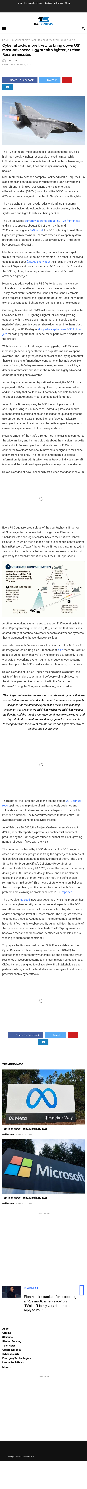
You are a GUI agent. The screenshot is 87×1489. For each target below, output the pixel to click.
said (60, 650)
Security (46, 40)
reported (67, 892)
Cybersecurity (21, 40)
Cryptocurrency (11, 1349)
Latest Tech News (13, 1362)
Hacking (36, 40)
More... (6, 1367)
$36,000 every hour (38, 261)
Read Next (31, 1288)
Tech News (8, 1345)
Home (19, 3)
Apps (5, 1328)
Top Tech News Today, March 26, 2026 (24, 1197)
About (67, 3)
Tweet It (50, 80)
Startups (48, 3)
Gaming (6, 1332)
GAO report (36, 230)
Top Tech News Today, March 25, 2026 (24, 1128)
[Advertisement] (43, 1245)
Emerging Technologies (16, 1358)
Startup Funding (11, 1341)
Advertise (58, 3)
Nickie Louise (8, 1134)
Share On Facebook (20, 80)
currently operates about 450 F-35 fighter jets (52, 220)
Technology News (64, 40)
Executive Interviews (33, 3)
